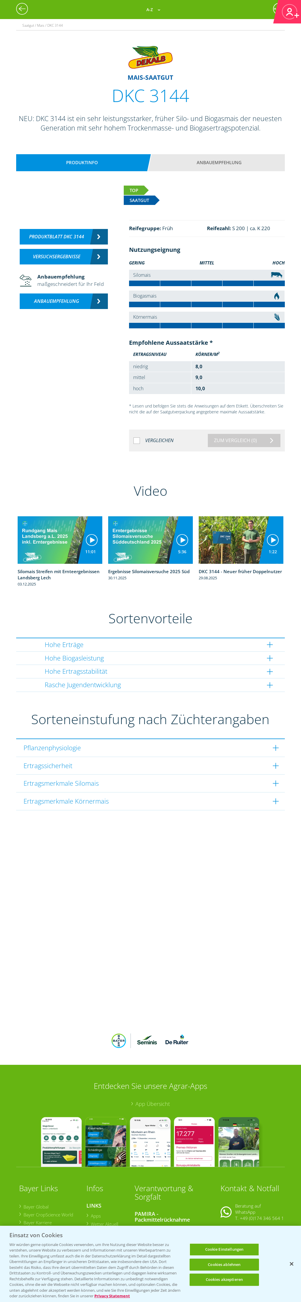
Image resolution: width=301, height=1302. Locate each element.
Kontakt (237, 1194)
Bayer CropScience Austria (49, 1192)
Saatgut (98, 1219)
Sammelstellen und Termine (166, 1191)
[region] (150, 1264)
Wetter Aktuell (104, 1185)
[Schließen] (291, 1263)
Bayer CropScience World (48, 1176)
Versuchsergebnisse (56, 256)
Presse (29, 1208)
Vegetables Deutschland (47, 1216)
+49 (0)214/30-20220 (261, 1218)
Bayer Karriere (37, 1184)
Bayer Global (35, 1168)
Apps (96, 1177)
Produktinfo (82, 162)
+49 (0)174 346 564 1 (262, 1180)
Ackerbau (100, 1211)
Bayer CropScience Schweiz (50, 1200)
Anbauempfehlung (219, 162)
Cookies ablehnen (224, 1264)
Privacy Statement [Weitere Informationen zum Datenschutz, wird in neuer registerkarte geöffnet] (112, 1295)
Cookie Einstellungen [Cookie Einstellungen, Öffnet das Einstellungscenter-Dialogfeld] (224, 1249)
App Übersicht (153, 1065)
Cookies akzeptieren (224, 1279)
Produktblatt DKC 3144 (56, 236)
